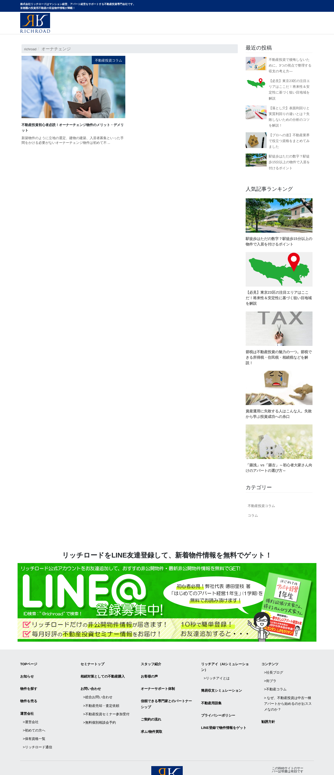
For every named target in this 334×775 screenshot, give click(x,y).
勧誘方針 (268, 707)
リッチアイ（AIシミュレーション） (225, 665)
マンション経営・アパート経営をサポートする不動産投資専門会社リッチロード (35, 23)
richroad (31, 49)
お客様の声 (149, 672)
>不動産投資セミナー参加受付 (106, 700)
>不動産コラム (275, 680)
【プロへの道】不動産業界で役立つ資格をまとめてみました (289, 141)
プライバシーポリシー (218, 704)
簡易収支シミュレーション (221, 684)
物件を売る (28, 692)
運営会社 (27, 702)
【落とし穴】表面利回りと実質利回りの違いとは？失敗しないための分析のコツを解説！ (289, 116)
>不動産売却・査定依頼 (101, 694)
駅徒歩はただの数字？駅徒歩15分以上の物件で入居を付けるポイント (289, 162)
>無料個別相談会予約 (99, 705)
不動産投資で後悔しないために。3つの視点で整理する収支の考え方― (290, 65)
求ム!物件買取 (151, 717)
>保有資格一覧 (34, 719)
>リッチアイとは (217, 674)
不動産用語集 (211, 694)
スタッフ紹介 (151, 663)
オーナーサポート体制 (158, 682)
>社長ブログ (273, 668)
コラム (253, 515)
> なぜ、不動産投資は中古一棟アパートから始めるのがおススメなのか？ (288, 692)
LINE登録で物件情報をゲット (223, 713)
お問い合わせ (300, 28)
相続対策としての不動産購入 (102, 672)
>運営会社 (31, 707)
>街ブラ (270, 674)
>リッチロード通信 (37, 725)
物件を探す (28, 682)
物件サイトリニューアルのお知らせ (246, 28)
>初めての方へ (34, 713)
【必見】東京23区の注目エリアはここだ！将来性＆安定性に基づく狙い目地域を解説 (289, 89)
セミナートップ (92, 663)
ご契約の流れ (151, 707)
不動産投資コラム (105, 60)
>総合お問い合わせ (97, 688)
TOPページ (28, 663)
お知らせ (27, 672)
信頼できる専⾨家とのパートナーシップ (166, 695)
